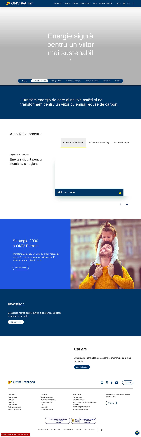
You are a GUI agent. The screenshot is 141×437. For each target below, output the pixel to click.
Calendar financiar (47, 409)
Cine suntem (12, 397)
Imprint (78, 430)
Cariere (111, 403)
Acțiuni (43, 405)
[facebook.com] (111, 382)
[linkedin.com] (102, 382)
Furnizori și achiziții (14, 409)
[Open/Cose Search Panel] (133, 3)
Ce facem (11, 400)
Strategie (11, 402)
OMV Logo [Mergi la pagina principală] (19, 3)
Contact (128, 383)
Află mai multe (20, 268)
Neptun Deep (12, 405)
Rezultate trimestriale (48, 400)
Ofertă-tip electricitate (80, 409)
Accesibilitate (68, 430)
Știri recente (77, 397)
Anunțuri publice (79, 400)
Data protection (89, 430)
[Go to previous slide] (121, 205)
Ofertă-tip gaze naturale (81, 407)
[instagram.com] (107, 382)
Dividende (44, 407)
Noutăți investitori (47, 397)
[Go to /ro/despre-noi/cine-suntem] (124, 3)
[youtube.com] (116, 382)
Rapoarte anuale (46, 402)
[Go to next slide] (127, 205)
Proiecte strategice (14, 407)
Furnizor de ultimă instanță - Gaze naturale (85, 403)
